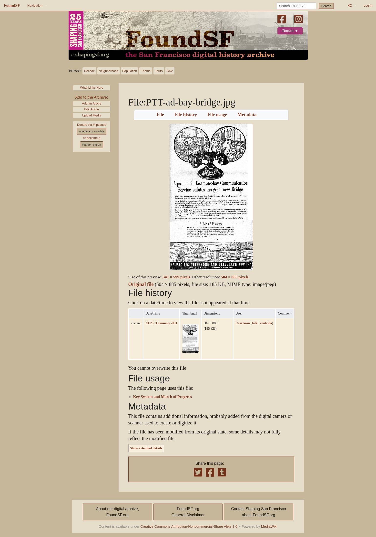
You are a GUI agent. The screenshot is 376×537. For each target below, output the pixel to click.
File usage (217, 114)
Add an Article (91, 103)
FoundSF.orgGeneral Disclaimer (187, 512)
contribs (266, 323)
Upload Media (91, 115)
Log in (368, 5)
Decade (89, 71)
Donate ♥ (289, 31)
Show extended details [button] (146, 448)
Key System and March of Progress (162, 397)
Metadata (246, 114)
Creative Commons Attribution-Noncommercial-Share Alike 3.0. (189, 526)
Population (129, 71)
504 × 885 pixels (235, 277)
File (160, 114)
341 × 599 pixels (176, 277)
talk (254, 323)
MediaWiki (269, 526)
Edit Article (91, 109)
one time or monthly (91, 131)
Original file (141, 284)
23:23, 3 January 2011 (161, 323)
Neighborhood (108, 71)
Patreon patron (91, 144)
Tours (159, 71)
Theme (146, 71)
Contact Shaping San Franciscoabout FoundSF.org (258, 512)
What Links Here (91, 87)
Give (170, 71)
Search (326, 6)
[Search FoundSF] (296, 5)
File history (185, 114)
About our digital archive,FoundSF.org (117, 512)
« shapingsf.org (90, 55)
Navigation (34, 5)
